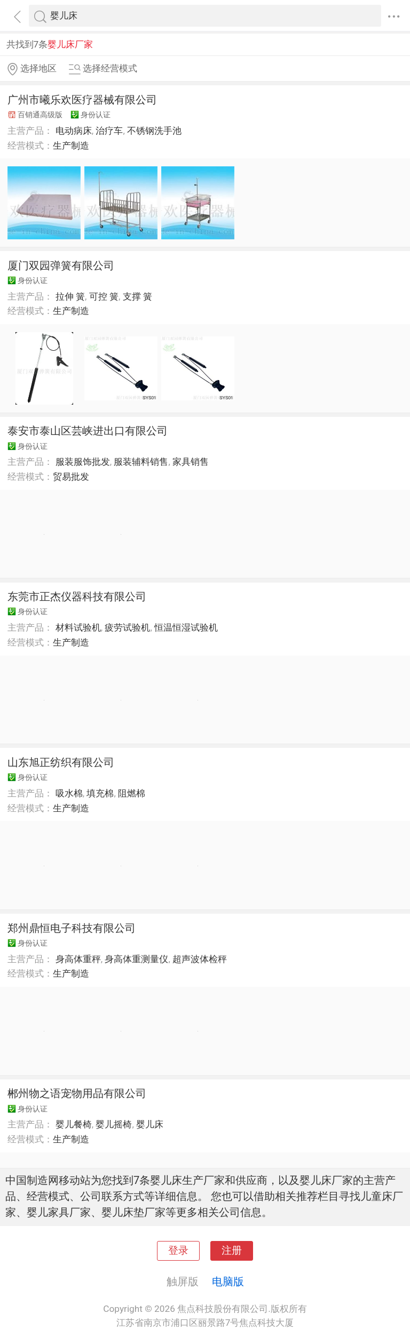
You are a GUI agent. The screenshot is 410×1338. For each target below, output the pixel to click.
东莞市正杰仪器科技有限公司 (76, 596)
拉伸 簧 (70, 296)
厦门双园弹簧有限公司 (60, 265)
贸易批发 (71, 476)
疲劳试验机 (127, 627)
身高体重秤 (78, 959)
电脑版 (228, 1281)
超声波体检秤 (199, 959)
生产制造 (71, 145)
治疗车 (109, 130)
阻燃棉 (131, 793)
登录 (178, 1250)
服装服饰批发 (83, 461)
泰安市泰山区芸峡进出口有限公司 (87, 430)
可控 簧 (104, 296)
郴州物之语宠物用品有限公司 (76, 1093)
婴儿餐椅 (74, 1124)
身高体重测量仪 (136, 959)
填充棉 (100, 793)
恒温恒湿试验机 (186, 627)
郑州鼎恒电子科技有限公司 (71, 928)
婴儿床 (149, 1124)
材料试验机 (78, 627)
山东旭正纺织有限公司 (60, 762)
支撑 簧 (137, 296)
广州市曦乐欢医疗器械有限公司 (82, 99)
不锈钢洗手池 (154, 130)
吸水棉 (69, 793)
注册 (232, 1250)
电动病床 (74, 130)
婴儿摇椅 (114, 1124)
